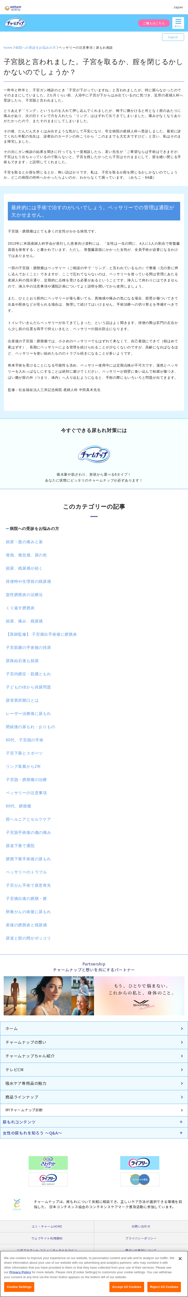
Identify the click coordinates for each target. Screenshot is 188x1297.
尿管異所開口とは (22, 700)
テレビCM (14, 1069)
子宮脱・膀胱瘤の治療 (26, 780)
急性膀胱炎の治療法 (24, 595)
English (173, 37)
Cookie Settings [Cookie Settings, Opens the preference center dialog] (19, 1290)
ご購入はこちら (154, 23)
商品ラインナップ (21, 1097)
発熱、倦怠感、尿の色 (26, 555)
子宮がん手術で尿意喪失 (28, 885)
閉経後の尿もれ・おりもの (30, 727)
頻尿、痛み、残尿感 (24, 621)
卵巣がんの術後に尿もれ (28, 912)
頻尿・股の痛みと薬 (24, 542)
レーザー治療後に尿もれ (28, 714)
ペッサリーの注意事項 (26, 793)
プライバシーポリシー (141, 1238)
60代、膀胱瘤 (18, 806)
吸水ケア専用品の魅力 (26, 1083)
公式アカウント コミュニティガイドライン (47, 1250)
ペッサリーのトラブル (26, 872)
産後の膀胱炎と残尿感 (26, 925)
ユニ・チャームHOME (47, 1226)
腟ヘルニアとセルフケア (28, 819)
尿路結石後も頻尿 (22, 661)
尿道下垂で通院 (20, 846)
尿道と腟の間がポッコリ (28, 938)
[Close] (180, 1262)
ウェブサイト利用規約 (47, 1238)
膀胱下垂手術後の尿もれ (28, 859)
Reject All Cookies (164, 1290)
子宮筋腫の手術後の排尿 (28, 647)
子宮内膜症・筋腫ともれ (28, 674)
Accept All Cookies (126, 1290)
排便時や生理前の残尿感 (28, 581)
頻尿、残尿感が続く (24, 568)
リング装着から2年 (23, 766)
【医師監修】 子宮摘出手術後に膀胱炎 (41, 634)
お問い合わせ (141, 1226)
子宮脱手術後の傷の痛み (28, 832)
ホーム (11, 1028)
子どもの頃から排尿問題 (28, 687)
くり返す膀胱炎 (20, 608)
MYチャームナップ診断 (24, 1109)
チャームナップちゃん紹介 (30, 1056)
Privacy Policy (20, 1275)
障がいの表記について (141, 1250)
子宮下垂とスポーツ (24, 753)
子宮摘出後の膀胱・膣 (26, 898)
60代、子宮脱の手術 (25, 740)
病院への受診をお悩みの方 (34, 529)
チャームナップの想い (26, 1042)
